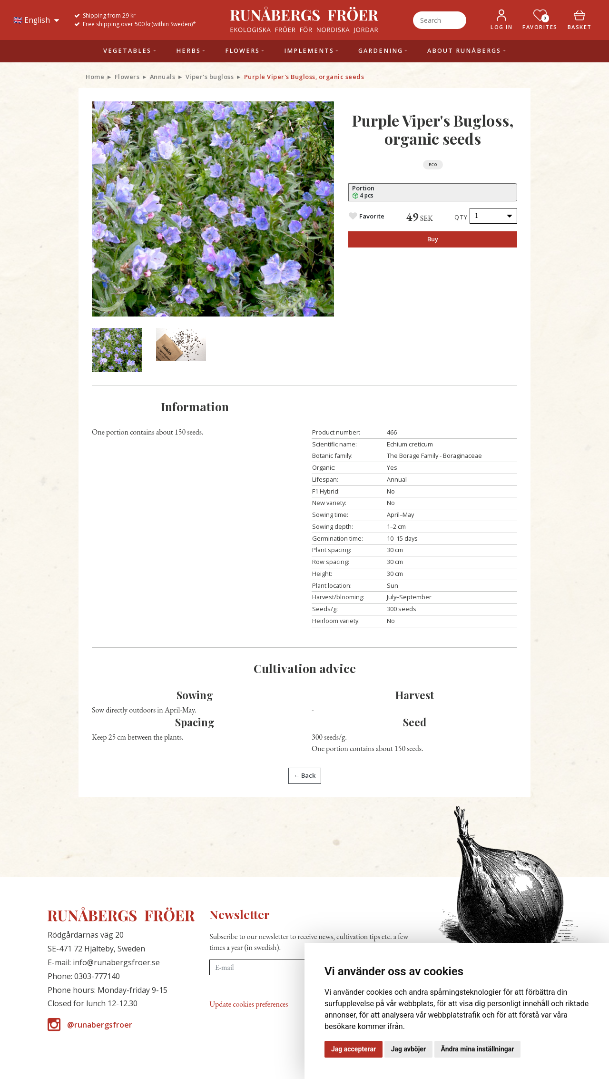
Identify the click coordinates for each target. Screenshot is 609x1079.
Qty (461, 217)
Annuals (163, 76)
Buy (432, 239)
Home (95, 76)
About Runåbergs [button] (464, 51)
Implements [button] (309, 51)
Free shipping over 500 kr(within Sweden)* (139, 24)
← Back (304, 775)
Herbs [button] (188, 51)
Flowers (127, 76)
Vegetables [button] (127, 51)
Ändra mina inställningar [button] (477, 1049)
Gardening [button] (380, 51)
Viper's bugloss (210, 76)
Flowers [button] (242, 51)
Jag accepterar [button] (353, 1049)
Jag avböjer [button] (408, 1049)
